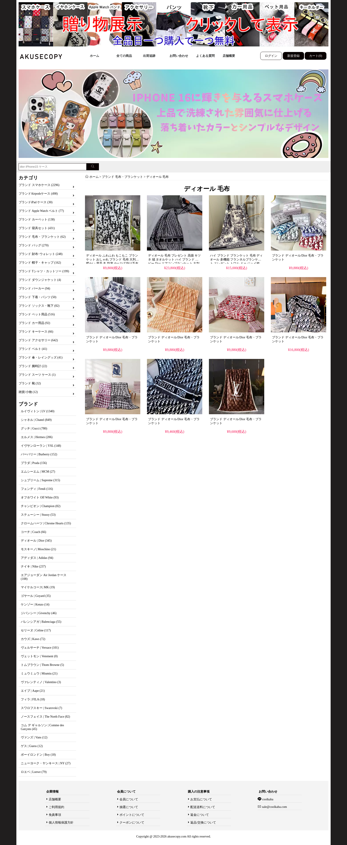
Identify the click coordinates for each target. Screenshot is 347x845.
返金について (199, 814)
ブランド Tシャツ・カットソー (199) (44, 271)
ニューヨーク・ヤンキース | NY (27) (45, 763)
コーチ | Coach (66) (33, 532)
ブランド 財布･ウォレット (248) (40, 254)
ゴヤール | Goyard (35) (36, 596)
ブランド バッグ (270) (33, 245)
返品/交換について (203, 822)
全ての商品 (124, 55)
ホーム (94, 55)
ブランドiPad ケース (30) (35, 202)
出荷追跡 (149, 55)
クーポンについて (132, 822)
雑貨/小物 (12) (28, 392)
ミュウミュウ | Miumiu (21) (39, 673)
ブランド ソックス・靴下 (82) (39, 305)
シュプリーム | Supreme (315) (40, 480)
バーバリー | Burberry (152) (39, 454)
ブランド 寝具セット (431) (37, 228)
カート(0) (315, 55)
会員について (129, 799)
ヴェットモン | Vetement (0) (39, 656)
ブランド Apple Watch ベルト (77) (41, 211)
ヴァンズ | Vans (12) (34, 737)
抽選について (129, 807)
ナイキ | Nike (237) (33, 566)
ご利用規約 (56, 807)
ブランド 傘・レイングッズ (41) (40, 357)
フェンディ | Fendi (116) (37, 489)
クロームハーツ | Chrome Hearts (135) (46, 523)
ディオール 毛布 (157, 176)
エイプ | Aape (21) (33, 690)
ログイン (271, 55)
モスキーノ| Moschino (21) (38, 549)
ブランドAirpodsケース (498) (38, 193)
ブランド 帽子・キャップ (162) (40, 262)
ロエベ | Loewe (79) (34, 772)
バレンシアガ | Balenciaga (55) (41, 621)
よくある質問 (205, 55)
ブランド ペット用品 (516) (37, 314)
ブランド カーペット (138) (37, 219)
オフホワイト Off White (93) (40, 497)
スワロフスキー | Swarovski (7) (41, 708)
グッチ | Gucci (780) (34, 428)
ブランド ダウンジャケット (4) (40, 280)
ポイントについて (132, 814)
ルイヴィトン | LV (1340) (37, 411)
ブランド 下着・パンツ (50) (37, 297)
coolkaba (267, 799)
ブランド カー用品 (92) (34, 323)
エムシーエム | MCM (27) (38, 471)
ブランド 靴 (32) (30, 383)
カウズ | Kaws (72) (33, 639)
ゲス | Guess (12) (32, 746)
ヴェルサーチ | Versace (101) (40, 647)
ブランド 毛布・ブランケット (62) (42, 236)
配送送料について (202, 807)
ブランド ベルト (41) (33, 349)
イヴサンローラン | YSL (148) (41, 445)
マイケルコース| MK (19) (38, 587)
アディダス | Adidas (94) (37, 558)
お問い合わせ (179, 55)
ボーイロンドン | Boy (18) (38, 754)
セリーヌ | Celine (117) (36, 630)
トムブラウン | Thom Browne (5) (42, 665)
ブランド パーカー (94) (34, 288)
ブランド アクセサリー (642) (38, 340)
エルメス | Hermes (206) (36, 437)
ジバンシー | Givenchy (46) (38, 613)
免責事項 (55, 814)
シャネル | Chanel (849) (36, 420)
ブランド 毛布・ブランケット (122, 176)
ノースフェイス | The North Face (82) (45, 716)
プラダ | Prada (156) (34, 463)
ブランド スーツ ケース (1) (37, 374)
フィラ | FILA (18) (33, 699)
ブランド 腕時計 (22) (33, 366)
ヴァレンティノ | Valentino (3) (41, 682)
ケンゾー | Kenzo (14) (35, 604)
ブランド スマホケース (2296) (39, 185)
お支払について (201, 799)
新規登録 (293, 55)
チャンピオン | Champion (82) (40, 506)
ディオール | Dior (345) (36, 540)
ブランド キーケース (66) (36, 331)
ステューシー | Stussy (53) (38, 514)
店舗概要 (229, 55)
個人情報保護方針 (61, 822)
